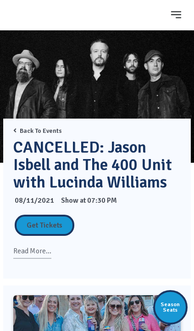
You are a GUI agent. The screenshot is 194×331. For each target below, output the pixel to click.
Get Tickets (44, 225)
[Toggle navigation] (176, 14)
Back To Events (37, 131)
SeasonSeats (170, 307)
